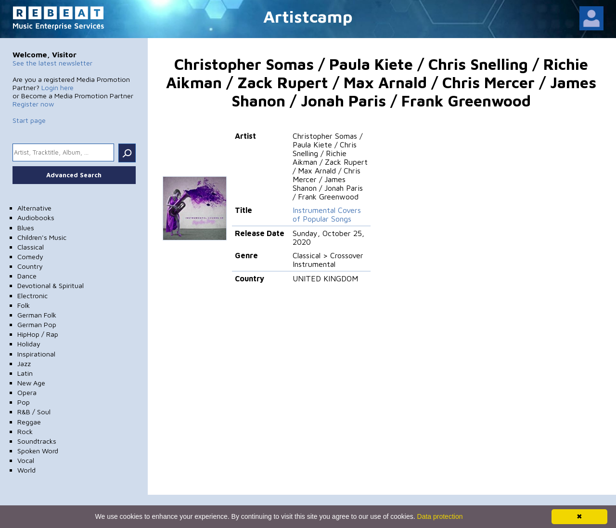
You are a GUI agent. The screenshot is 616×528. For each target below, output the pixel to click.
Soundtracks (36, 441)
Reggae (29, 422)
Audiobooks (35, 217)
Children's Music (41, 237)
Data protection (440, 516)
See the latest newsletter (52, 63)
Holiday (28, 344)
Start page (29, 120)
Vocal (25, 460)
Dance (27, 276)
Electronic (32, 295)
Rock (25, 431)
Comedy (30, 256)
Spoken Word (37, 451)
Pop (23, 402)
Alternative (34, 208)
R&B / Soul (34, 412)
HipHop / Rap (37, 334)
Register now (33, 104)
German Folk (36, 315)
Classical (30, 247)
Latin (25, 373)
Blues (25, 228)
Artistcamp (308, 16)
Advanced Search (74, 175)
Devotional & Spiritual (50, 285)
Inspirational (36, 354)
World (26, 470)
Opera (27, 392)
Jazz (24, 363)
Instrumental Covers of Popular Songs (327, 214)
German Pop (36, 324)
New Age (31, 383)
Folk (23, 305)
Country (30, 266)
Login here (57, 87)
